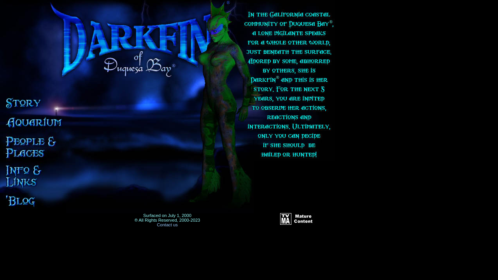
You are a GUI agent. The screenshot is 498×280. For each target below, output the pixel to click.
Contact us (167, 224)
